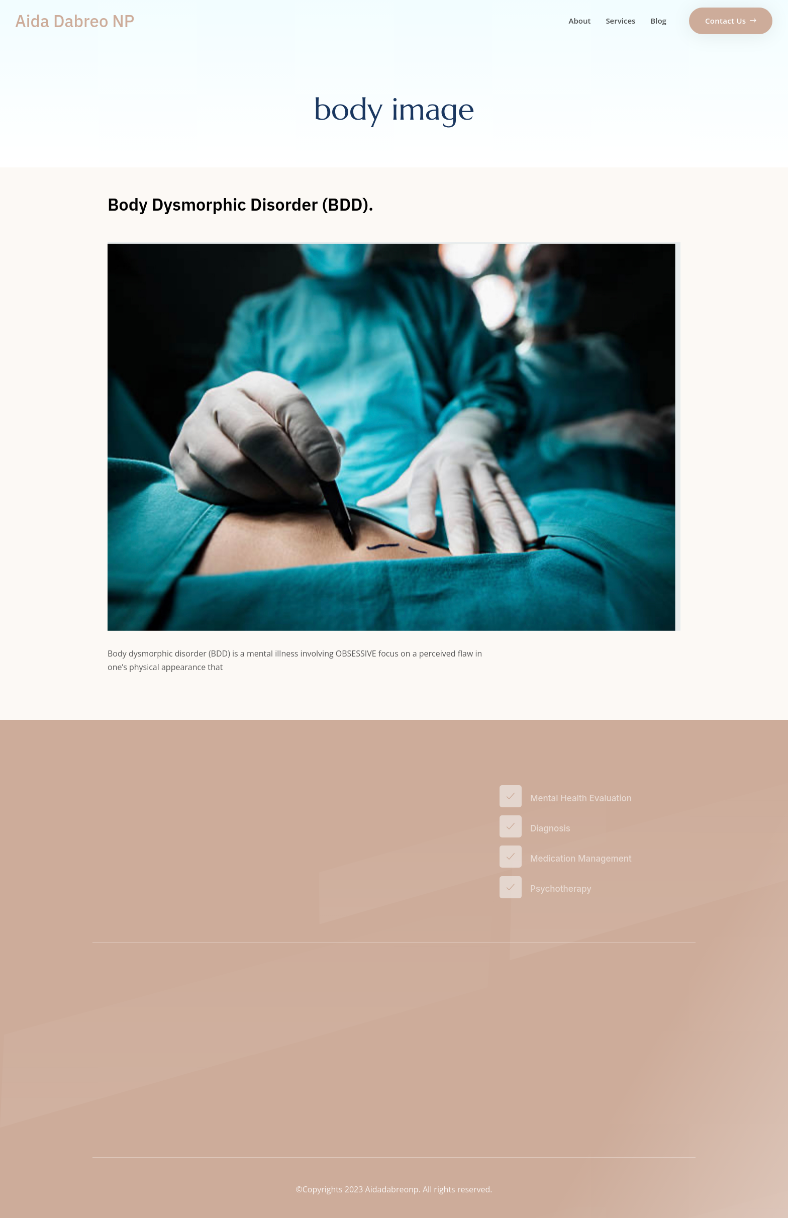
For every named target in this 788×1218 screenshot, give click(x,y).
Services (620, 21)
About (580, 21)
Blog (658, 21)
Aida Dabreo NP (75, 21)
